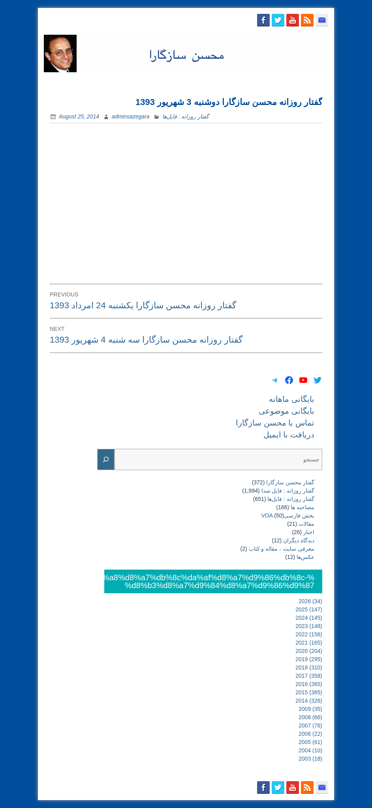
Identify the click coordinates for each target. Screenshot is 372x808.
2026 (310, 601)
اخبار (308, 532)
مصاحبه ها (302, 507)
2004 (310, 750)
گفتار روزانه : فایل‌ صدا (287, 490)
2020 (308, 651)
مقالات (306, 524)
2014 (308, 700)
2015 (308, 692)
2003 (310, 759)
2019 (308, 659)
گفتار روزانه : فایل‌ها (185, 116)
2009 (310, 709)
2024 (308, 618)
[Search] (106, 460)
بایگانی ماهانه (141, 82)
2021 (308, 642)
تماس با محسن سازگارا (248, 82)
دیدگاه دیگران (298, 540)
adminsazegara (131, 116)
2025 (308, 609)
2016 (308, 684)
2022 (308, 634)
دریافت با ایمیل (305, 82)
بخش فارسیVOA (287, 515)
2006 (310, 734)
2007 (310, 725)
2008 (310, 717)
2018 (308, 667)
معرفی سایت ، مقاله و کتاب (281, 549)
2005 (310, 742)
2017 (308, 676)
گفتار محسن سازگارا (290, 482)
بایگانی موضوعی (188, 82)
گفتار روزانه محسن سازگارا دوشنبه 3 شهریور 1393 (228, 102)
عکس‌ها (305, 557)
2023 (308, 626)
